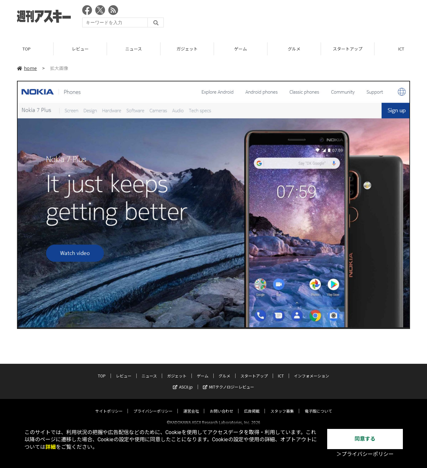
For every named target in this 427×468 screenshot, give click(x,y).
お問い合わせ (221, 405)
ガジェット (187, 49)
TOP (27, 49)
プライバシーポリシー (153, 405)
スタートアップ (347, 49)
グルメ (294, 49)
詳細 (50, 447)
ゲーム (240, 49)
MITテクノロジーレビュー (228, 381)
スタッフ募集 (282, 405)
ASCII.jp (183, 381)
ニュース (133, 49)
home (27, 68)
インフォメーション (311, 370)
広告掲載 (252, 405)
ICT (281, 370)
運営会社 (191, 405)
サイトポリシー (109, 405)
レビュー (80, 49)
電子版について (318, 405)
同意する (365, 439)
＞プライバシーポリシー (365, 454)
